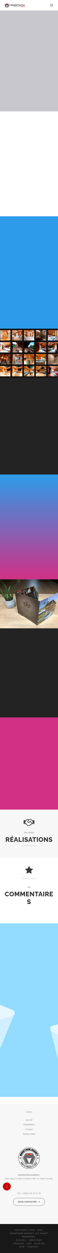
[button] (7, 1186)
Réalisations (29, 1124)
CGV (29, 1243)
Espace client (29, 1134)
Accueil (29, 1120)
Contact (29, 1129)
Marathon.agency (22, 1233)
